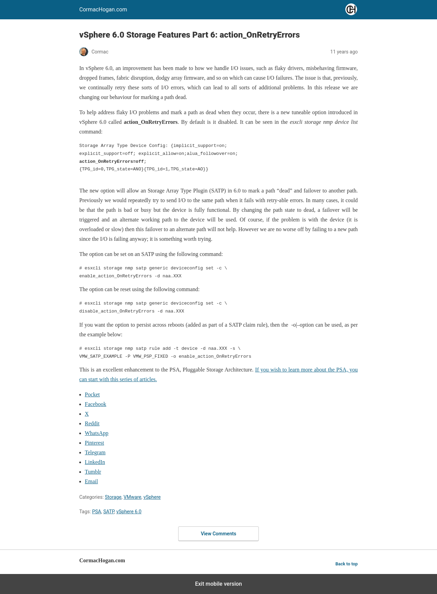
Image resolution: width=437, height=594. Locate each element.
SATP (108, 511)
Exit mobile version (218, 584)
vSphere (152, 497)
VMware (132, 497)
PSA (96, 511)
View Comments (218, 533)
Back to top (346, 563)
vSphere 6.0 (128, 511)
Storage (113, 497)
